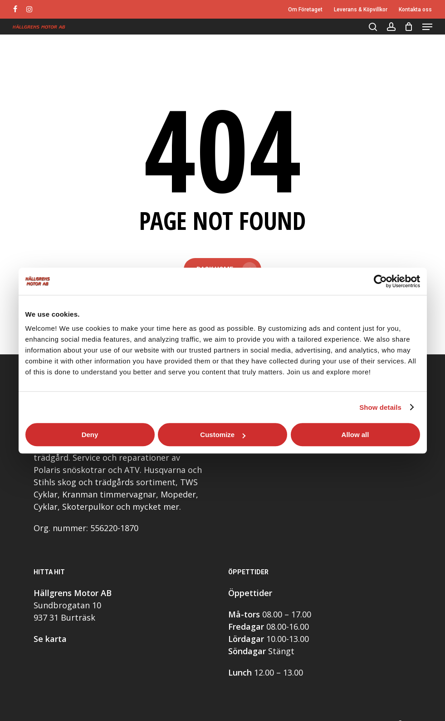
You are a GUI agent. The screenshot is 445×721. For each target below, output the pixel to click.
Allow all (355, 434)
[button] (427, 26)
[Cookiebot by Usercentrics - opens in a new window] (380, 281)
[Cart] (409, 27)
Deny (90, 434)
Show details (380, 407)
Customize (222, 434)
